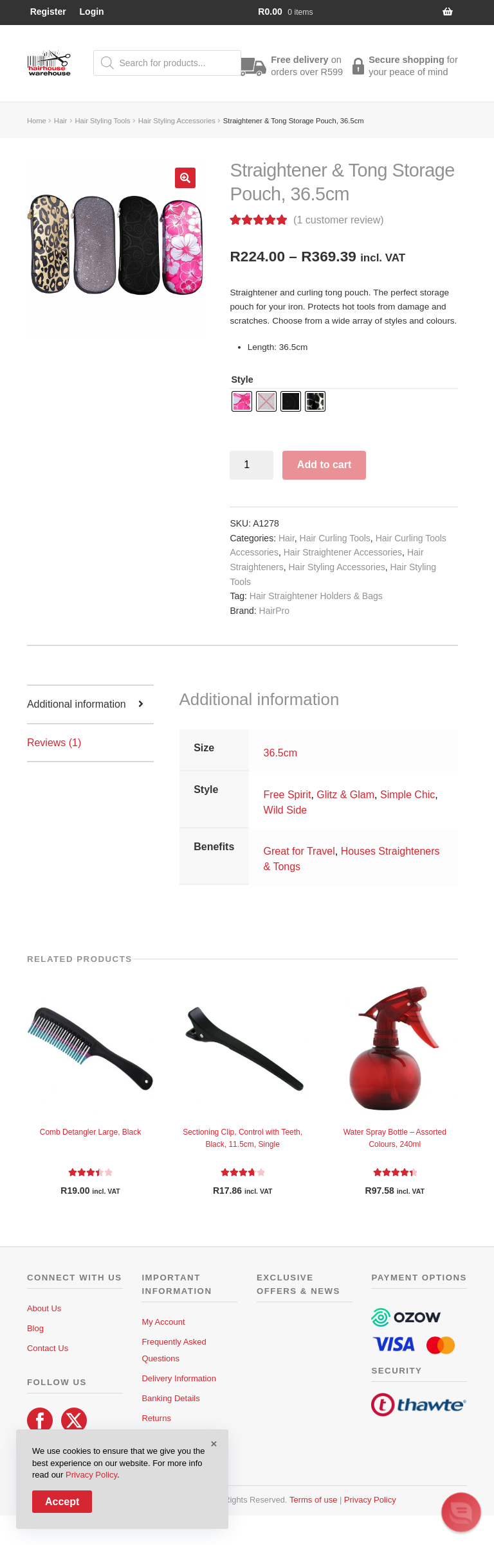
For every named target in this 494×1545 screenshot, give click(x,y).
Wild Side (285, 810)
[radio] (242, 401)
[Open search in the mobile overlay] (167, 63)
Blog (35, 1328)
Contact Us (47, 1348)
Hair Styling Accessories (176, 121)
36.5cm (280, 752)
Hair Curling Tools (335, 538)
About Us (44, 1308)
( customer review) (338, 219)
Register (48, 11)
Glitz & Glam (345, 794)
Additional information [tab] (76, 704)
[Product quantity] (251, 465)
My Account (163, 1322)
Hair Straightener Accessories (343, 552)
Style (242, 379)
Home (36, 121)
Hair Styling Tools (102, 121)
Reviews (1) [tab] (54, 742)
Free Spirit (287, 794)
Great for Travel (299, 851)
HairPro (274, 611)
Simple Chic (407, 794)
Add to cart (324, 464)
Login (92, 11)
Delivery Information (179, 1378)
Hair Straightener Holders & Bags (316, 596)
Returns (156, 1418)
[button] (185, 178)
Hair (61, 121)
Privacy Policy (370, 1500)
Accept (62, 1501)
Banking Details (170, 1398)
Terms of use (313, 1500)
